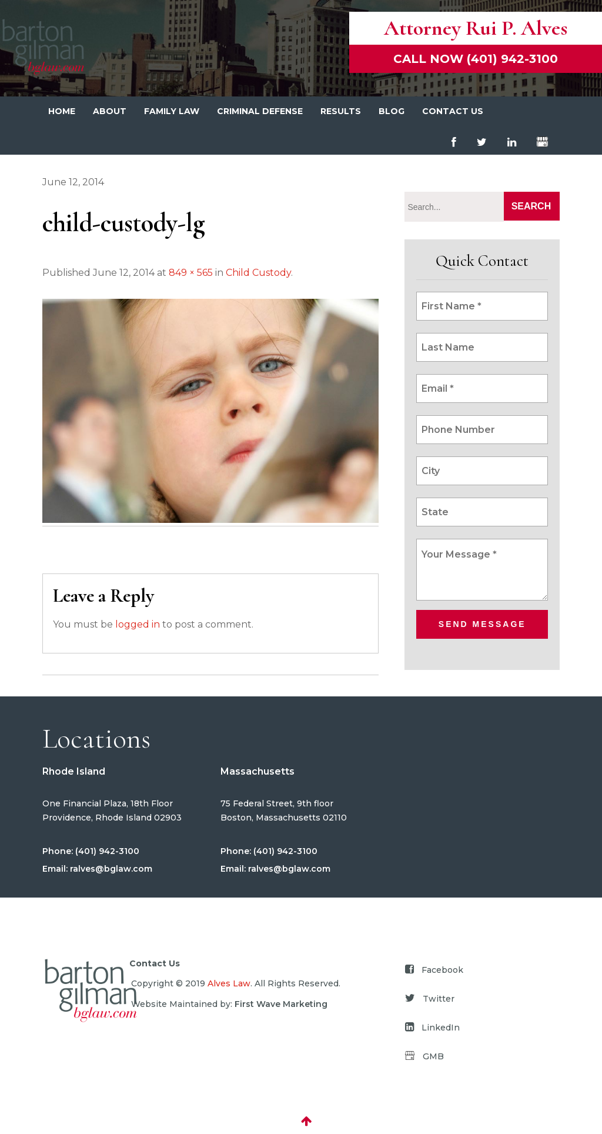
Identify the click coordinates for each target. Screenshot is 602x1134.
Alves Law (229, 983)
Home (61, 111)
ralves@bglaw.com (110, 868)
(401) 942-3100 (106, 851)
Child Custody (258, 272)
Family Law (171, 111)
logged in (137, 624)
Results (340, 111)
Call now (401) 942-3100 (475, 59)
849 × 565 (191, 272)
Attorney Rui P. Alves (475, 28)
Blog (391, 111)
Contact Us (452, 111)
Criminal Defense (260, 111)
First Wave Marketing (281, 1004)
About (109, 111)
